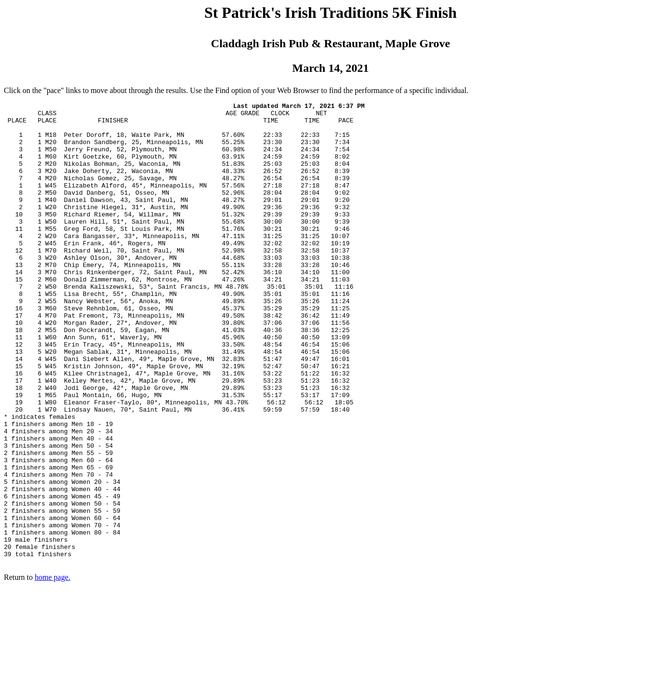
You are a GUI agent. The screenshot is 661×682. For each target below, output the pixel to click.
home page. (52, 670)
